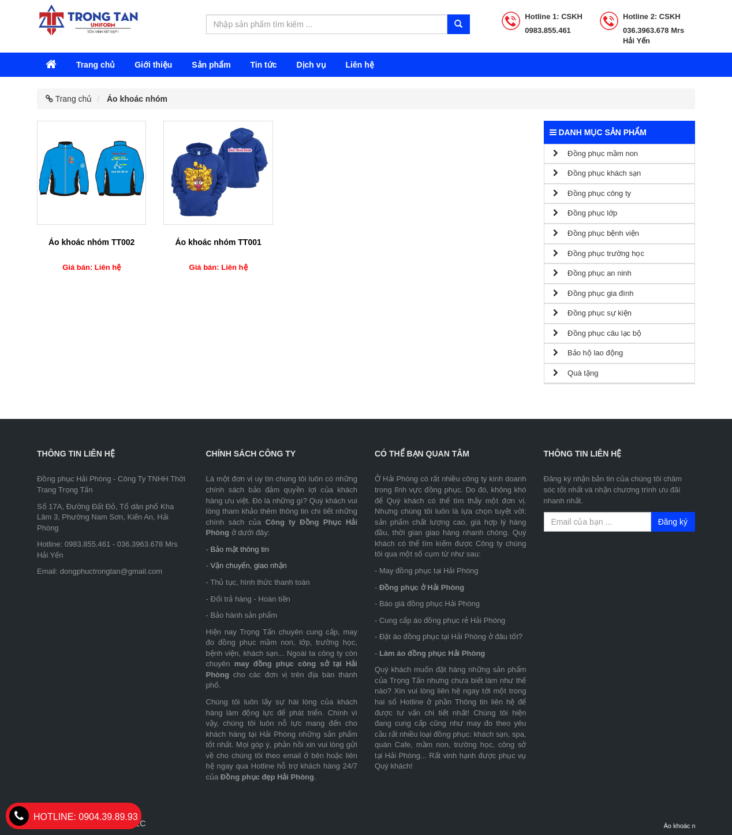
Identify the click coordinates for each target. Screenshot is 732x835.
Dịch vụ (311, 64)
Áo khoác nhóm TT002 (91, 242)
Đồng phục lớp (585, 213)
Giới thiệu (153, 64)
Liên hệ (359, 64)
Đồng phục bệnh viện (596, 233)
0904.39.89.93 (73, 817)
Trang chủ (95, 64)
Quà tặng (576, 373)
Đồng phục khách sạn (597, 173)
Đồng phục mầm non (595, 153)
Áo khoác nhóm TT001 (218, 242)
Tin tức (263, 64)
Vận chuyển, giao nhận (248, 565)
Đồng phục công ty (592, 193)
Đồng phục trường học (598, 253)
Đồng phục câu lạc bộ (597, 333)
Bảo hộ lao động (588, 352)
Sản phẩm (211, 64)
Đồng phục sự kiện (592, 313)
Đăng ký (673, 521)
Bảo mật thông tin (239, 549)
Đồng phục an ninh (592, 273)
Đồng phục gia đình (593, 293)
